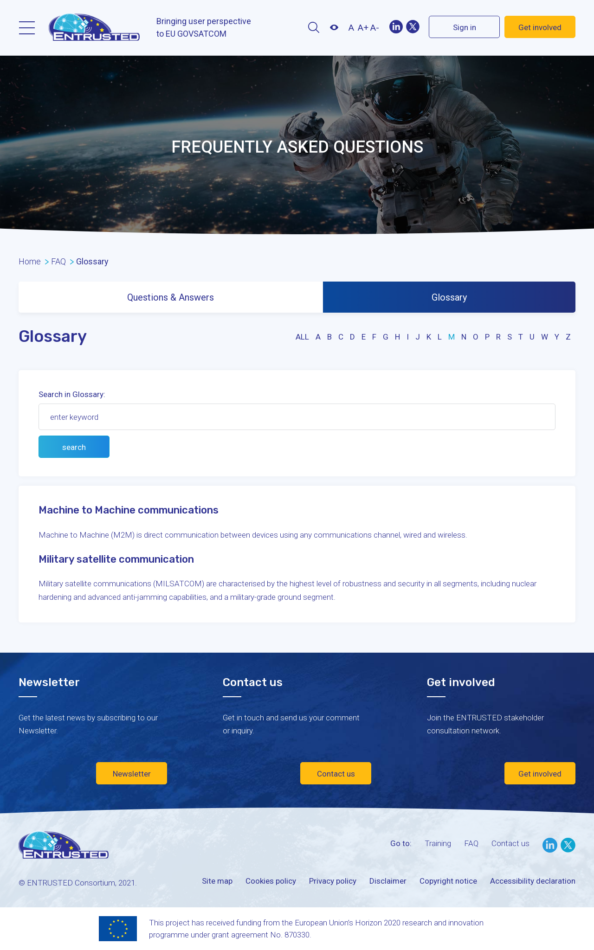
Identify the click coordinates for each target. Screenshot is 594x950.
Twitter (413, 26)
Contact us (336, 773)
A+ (363, 27)
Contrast (333, 27)
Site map (217, 881)
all (302, 336)
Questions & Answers (170, 297)
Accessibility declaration (532, 881)
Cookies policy (270, 881)
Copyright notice (448, 881)
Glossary (449, 297)
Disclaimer (388, 881)
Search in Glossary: (72, 394)
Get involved (540, 27)
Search (313, 27)
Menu (27, 27)
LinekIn (396, 26)
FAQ (471, 843)
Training (438, 843)
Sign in (464, 27)
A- (374, 27)
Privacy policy (332, 881)
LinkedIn (549, 845)
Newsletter (132, 773)
